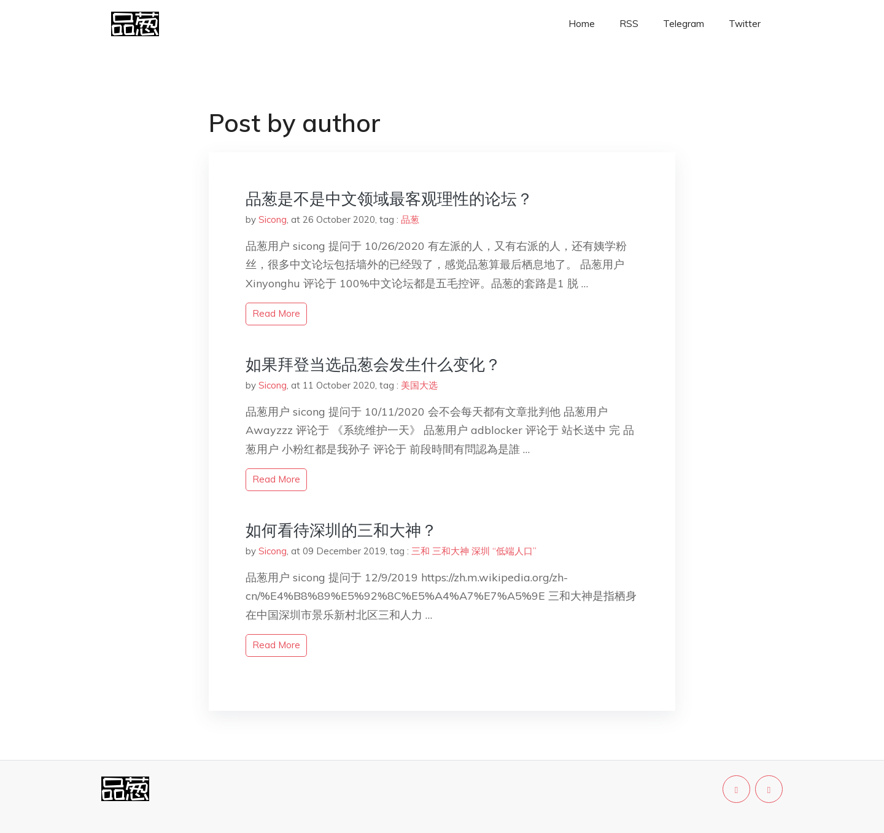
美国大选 (419, 385)
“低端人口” (514, 551)
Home (581, 23)
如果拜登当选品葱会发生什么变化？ (373, 364)
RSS (628, 23)
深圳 (480, 551)
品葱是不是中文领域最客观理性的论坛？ (389, 198)
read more (276, 313)
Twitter (745, 23)
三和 (420, 551)
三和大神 (450, 551)
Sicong (272, 219)
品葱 (410, 219)
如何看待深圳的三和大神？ (341, 530)
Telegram (683, 23)
